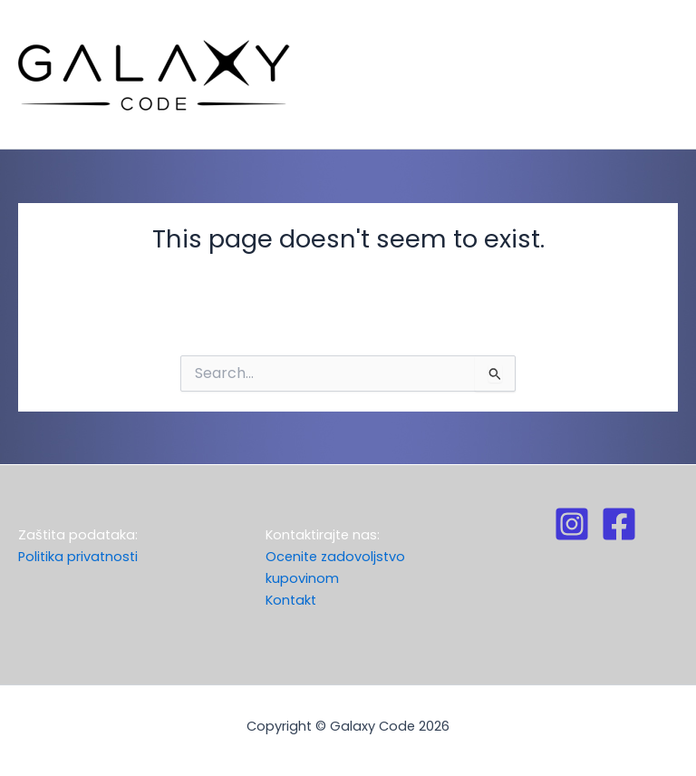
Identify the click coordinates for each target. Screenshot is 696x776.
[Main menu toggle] (654, 74)
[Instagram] (572, 524)
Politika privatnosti (78, 557)
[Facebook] (619, 524)
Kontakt (291, 600)
